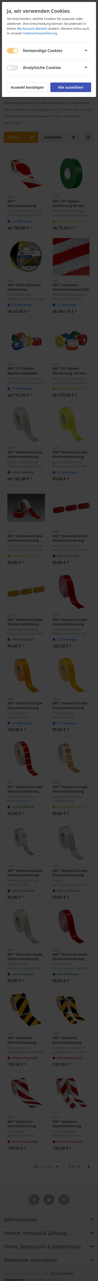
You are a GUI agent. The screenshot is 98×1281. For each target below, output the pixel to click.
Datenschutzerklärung (40, 33)
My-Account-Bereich (32, 28)
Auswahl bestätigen (27, 87)
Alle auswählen (70, 87)
